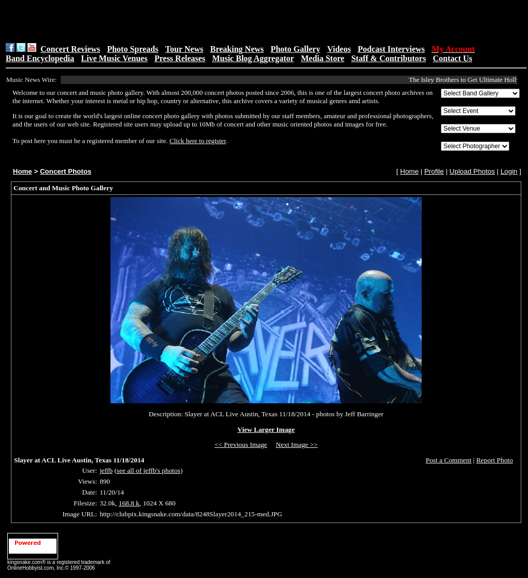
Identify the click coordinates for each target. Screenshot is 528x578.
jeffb (106, 470)
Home (22, 171)
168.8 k (129, 503)
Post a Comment (448, 460)
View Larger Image (266, 429)
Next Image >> (297, 444)
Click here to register (198, 141)
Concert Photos (65, 171)
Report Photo (494, 460)
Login (509, 171)
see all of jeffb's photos (148, 470)
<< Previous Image (240, 444)
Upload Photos (472, 171)
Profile (434, 171)
